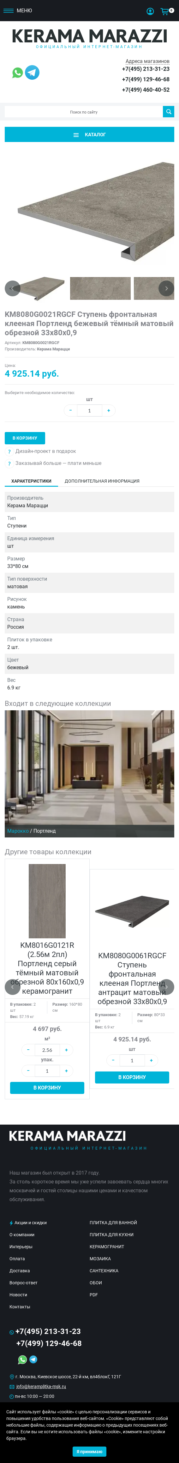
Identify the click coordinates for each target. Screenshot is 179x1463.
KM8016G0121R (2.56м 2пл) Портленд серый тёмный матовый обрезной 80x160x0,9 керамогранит (47, 968)
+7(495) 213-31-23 (146, 68)
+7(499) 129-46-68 (146, 79)
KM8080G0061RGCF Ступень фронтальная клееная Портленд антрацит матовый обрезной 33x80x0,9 (132, 978)
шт (89, 399)
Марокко (18, 831)
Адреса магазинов (148, 61)
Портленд (44, 831)
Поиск (168, 111)
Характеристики (31, 481)
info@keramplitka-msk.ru (41, 1386)
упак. (47, 1060)
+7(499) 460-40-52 (146, 89)
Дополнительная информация (102, 481)
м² (47, 1039)
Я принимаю (89, 1451)
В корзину (25, 438)
